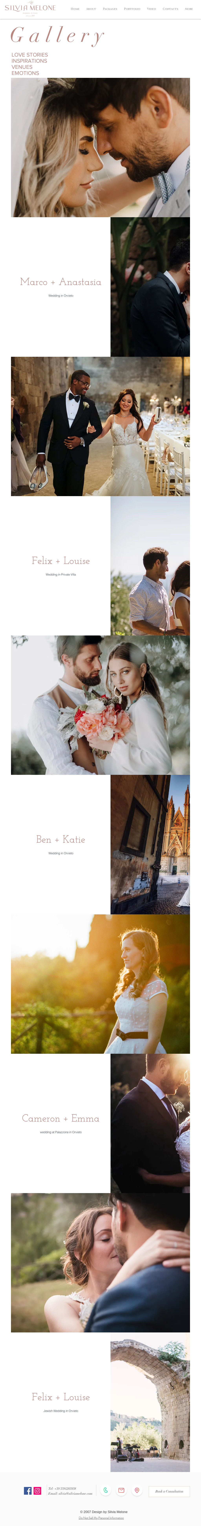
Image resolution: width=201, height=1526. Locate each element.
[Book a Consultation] (169, 1491)
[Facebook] (28, 1491)
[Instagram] (37, 1491)
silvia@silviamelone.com (75, 1494)
